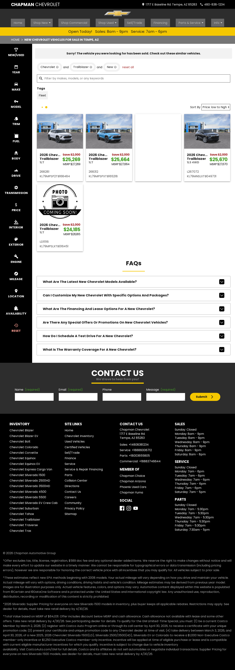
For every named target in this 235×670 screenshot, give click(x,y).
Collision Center (76, 479)
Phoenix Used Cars (133, 486)
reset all (128, 66)
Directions (72, 485)
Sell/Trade (134, 22)
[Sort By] (215, 106)
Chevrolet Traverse (24, 524)
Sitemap (71, 513)
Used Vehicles (75, 440)
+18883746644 (150, 460)
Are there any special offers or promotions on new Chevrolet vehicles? (133, 321)
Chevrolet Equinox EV (25, 463)
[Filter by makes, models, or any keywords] (133, 77)
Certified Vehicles (77, 446)
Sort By (195, 106)
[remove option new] (111, 66)
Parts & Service (193, 22)
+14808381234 (139, 443)
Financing (161, 22)
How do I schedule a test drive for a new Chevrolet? (133, 334)
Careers (70, 496)
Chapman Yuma (131, 491)
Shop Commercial (74, 22)
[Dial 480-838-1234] (212, 4)
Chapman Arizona (133, 480)
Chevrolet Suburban (24, 507)
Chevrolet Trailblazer (25, 518)
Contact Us (73, 491)
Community (73, 502)
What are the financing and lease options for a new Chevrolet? (133, 307)
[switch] (16, 51)
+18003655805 (139, 455)
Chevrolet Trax (20, 530)
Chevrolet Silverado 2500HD (30, 479)
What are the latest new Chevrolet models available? (133, 280)
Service (70, 463)
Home (17, 22)
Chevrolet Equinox (23, 457)
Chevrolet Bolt (20, 440)
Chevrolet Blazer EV (24, 435)
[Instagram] (129, 507)
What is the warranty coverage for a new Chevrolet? (133, 348)
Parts (68, 474)
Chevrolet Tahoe (22, 513)
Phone (107, 388)
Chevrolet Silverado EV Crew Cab (34, 502)
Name (27, 388)
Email (71, 388)
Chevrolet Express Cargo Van (31, 468)
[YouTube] (136, 507)
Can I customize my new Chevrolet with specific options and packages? (133, 294)
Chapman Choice (132, 475)
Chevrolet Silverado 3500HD (30, 485)
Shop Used (108, 22)
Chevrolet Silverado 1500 (27, 474)
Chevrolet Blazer (22, 429)
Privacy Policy (74, 507)
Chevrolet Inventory (79, 435)
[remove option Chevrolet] (49, 66)
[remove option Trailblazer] (82, 66)
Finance (70, 457)
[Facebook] (122, 507)
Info (220, 22)
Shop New (43, 22)
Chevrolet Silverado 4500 (28, 491)
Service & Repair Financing (84, 468)
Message (161, 388)
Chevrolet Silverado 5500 (28, 496)
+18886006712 (142, 449)
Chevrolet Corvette (24, 451)
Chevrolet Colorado (24, 446)
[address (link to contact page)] (169, 4)
